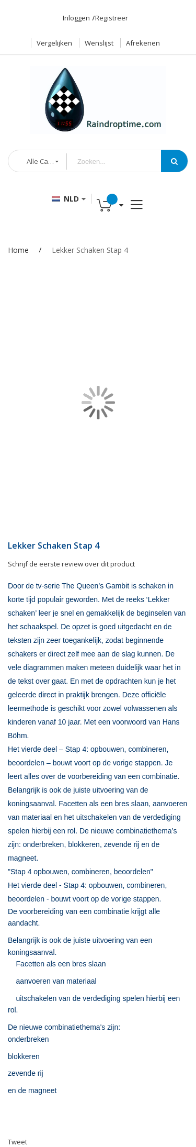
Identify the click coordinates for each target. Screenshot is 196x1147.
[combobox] (121, 161)
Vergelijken (54, 43)
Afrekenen (143, 43)
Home (18, 250)
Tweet (17, 1141)
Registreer (111, 18)
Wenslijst (99, 43)
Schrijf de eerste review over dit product (71, 564)
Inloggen (76, 18)
